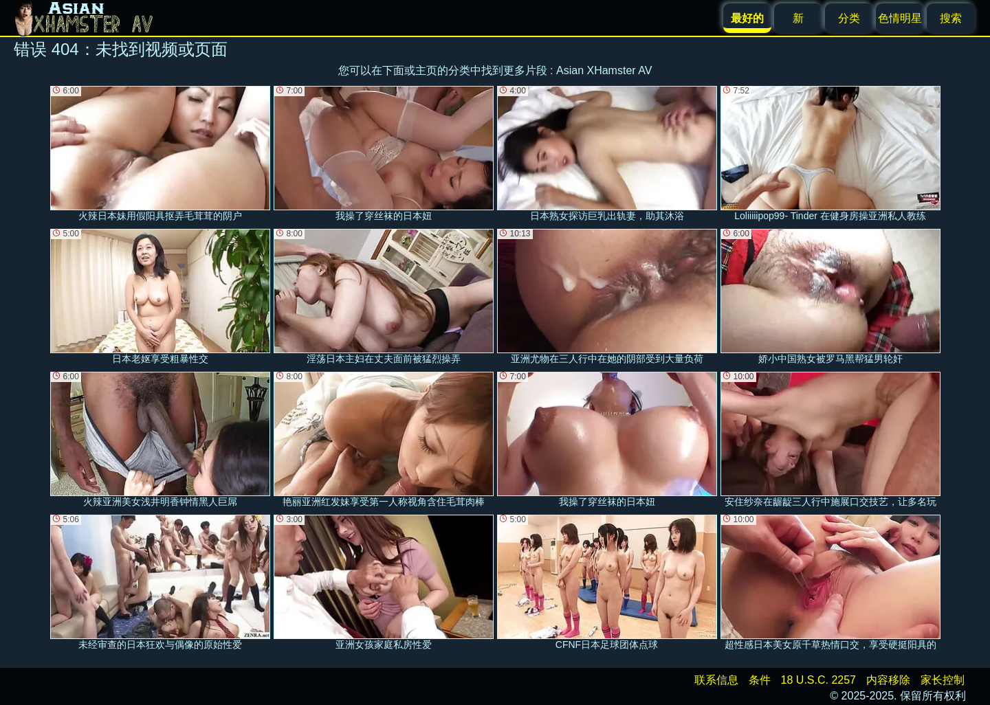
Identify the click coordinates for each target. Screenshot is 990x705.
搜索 (951, 18)
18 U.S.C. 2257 (818, 680)
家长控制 (943, 680)
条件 (760, 680)
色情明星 (900, 18)
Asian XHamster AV (604, 70)
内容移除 (888, 680)
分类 (849, 18)
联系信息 (716, 680)
